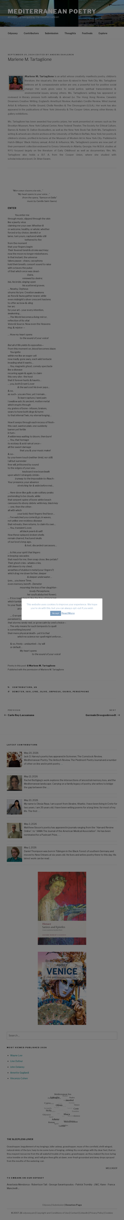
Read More (68, 613)
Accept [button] (55, 613)
